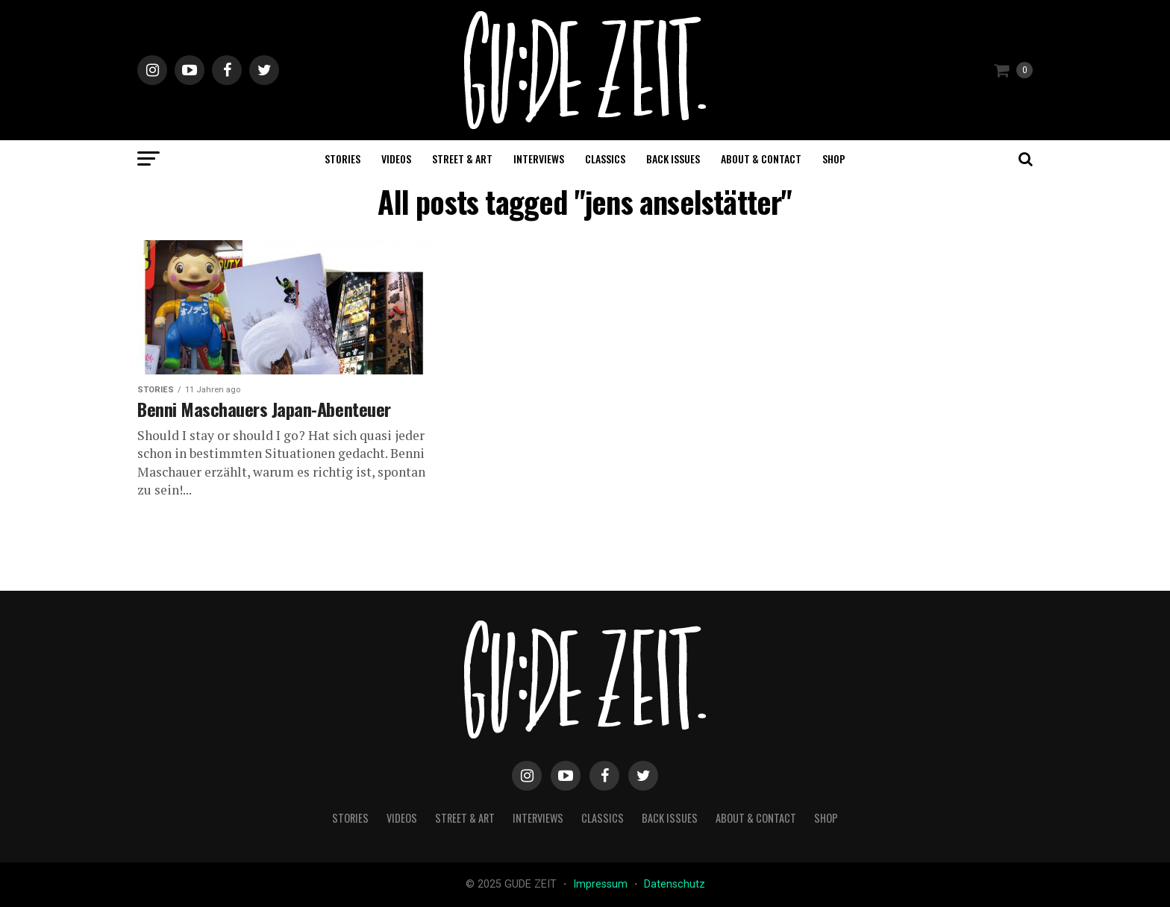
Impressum (602, 884)
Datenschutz (674, 884)
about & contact (761, 158)
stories (342, 158)
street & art (462, 158)
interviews (538, 158)
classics (605, 158)
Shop (833, 158)
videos (396, 158)
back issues (673, 158)
